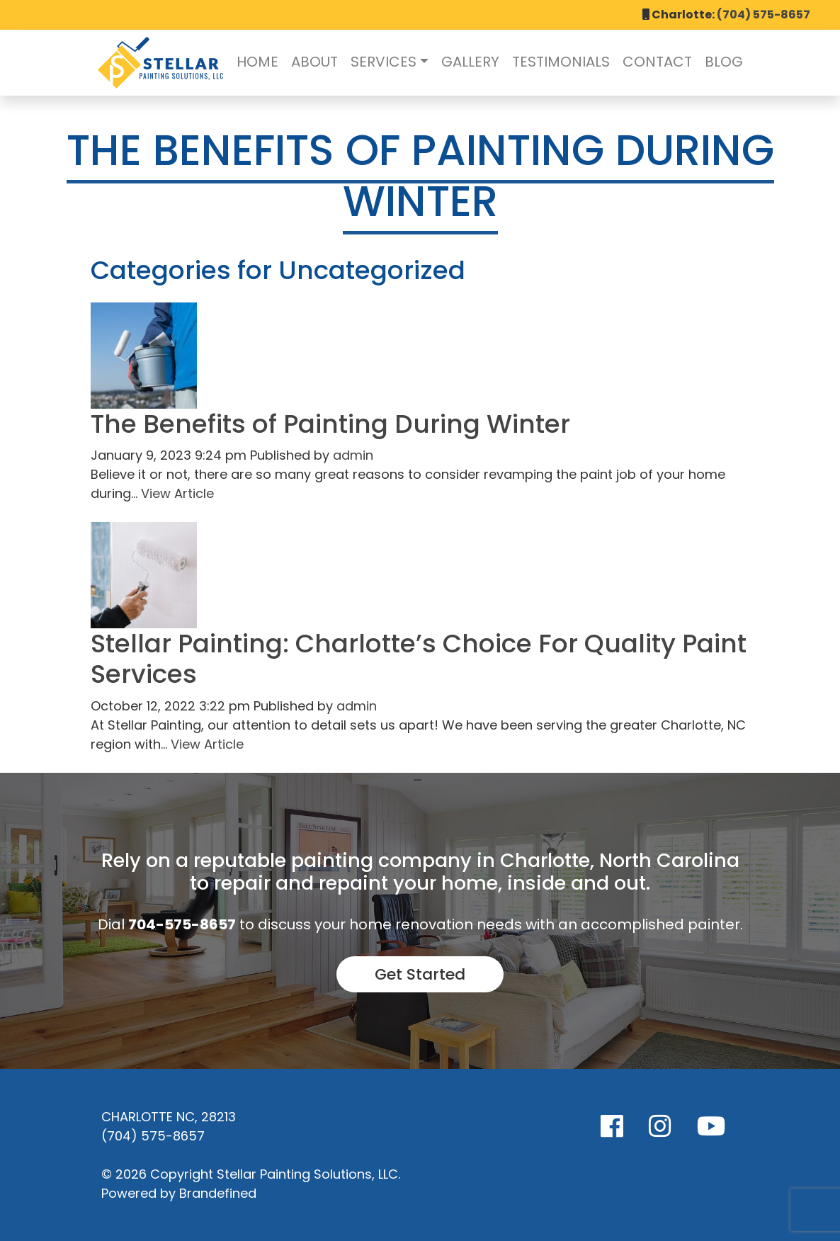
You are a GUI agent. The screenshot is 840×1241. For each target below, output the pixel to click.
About (314, 62)
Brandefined (217, 1193)
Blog (724, 62)
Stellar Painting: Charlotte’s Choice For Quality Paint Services (419, 658)
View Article (177, 493)
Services (383, 62)
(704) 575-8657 (763, 14)
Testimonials (561, 62)
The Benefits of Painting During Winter (330, 424)
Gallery (470, 62)
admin (353, 455)
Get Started (420, 974)
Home (257, 62)
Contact (657, 62)
